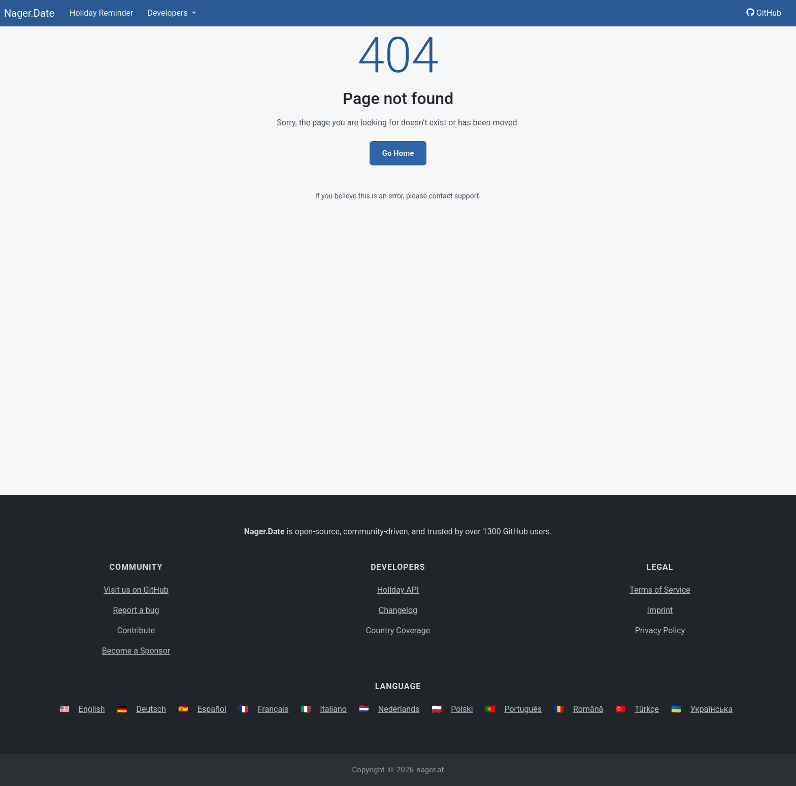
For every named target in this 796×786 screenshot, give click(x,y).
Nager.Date (29, 13)
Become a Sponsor (136, 651)
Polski (462, 709)
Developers (168, 13)
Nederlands (399, 709)
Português (523, 709)
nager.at (430, 769)
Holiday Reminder (102, 13)
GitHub (763, 13)
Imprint (660, 610)
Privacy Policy (660, 630)
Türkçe (647, 709)
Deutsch (151, 709)
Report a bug (136, 610)
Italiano (333, 709)
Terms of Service (659, 590)
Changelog (398, 610)
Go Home (398, 153)
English (92, 709)
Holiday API (398, 590)
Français (273, 709)
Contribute (136, 630)
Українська (711, 709)
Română (588, 709)
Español (211, 709)
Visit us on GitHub (136, 590)
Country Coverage (398, 630)
